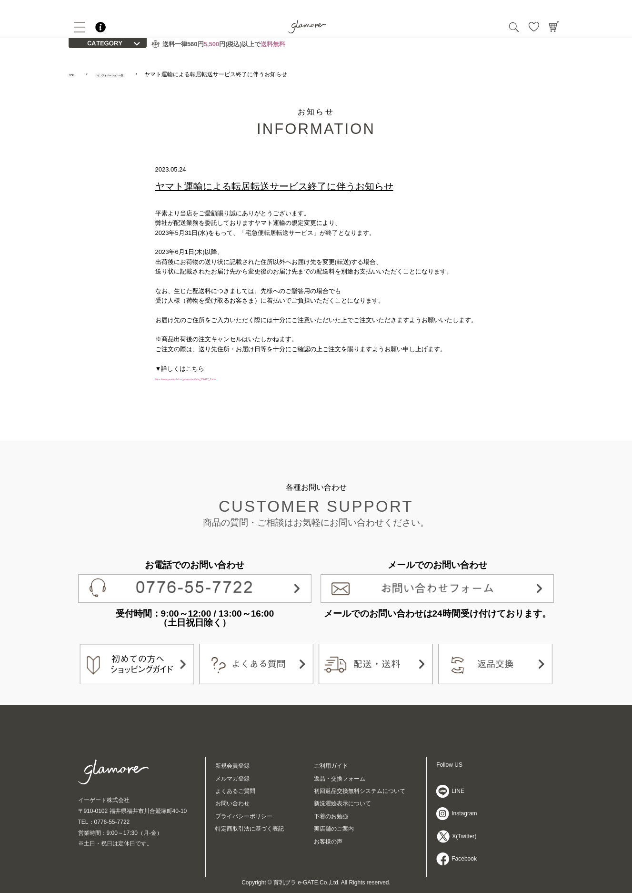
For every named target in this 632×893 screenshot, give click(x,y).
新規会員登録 (232, 765)
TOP (78, 74)
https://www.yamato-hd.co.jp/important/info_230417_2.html (235, 378)
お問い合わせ (232, 803)
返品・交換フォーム (339, 778)
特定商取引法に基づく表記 (249, 828)
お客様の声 (328, 841)
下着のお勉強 (331, 816)
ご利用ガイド (331, 765)
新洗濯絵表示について (342, 803)
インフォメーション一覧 (146, 74)
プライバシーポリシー (243, 816)
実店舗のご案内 (334, 828)
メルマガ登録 (232, 778)
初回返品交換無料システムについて (359, 791)
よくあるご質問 (235, 791)
